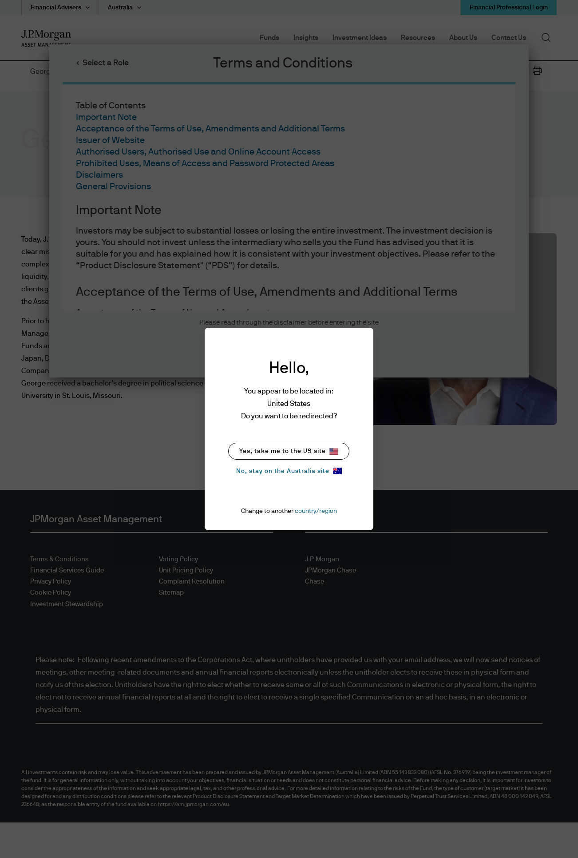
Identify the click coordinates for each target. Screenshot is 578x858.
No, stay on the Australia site (289, 471)
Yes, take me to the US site (288, 451)
